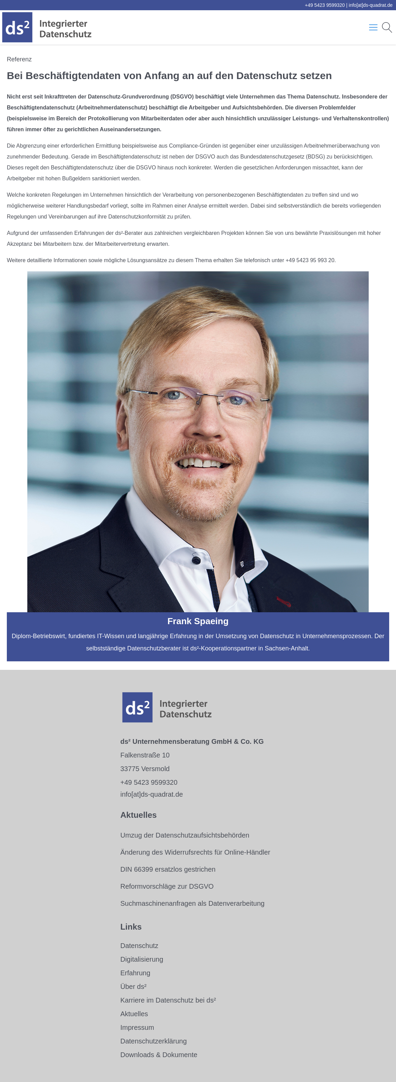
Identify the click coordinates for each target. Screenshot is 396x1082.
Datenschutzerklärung (153, 1041)
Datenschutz (139, 945)
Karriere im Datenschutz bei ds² (168, 1000)
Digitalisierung (141, 959)
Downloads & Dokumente (158, 1054)
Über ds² (133, 986)
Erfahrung (135, 973)
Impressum (137, 1027)
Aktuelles (134, 1014)
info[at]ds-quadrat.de (371, 5)
